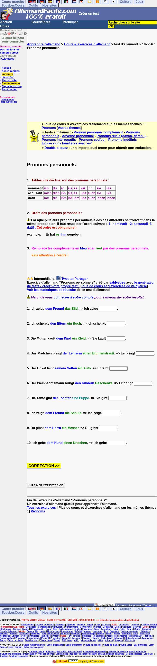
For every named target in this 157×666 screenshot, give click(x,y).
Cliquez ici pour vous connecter (12, 39)
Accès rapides (10, 71)
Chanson (135, 625)
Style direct (106, 638)
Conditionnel (44, 627)
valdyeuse (117, 282)
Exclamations (65, 629)
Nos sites (49, 5)
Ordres (24, 636)
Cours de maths (111, 645)
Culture (125, 609)
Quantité (66, 638)
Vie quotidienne (88, 640)
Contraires (108, 627)
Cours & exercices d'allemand (87, 44)
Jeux (139, 609)
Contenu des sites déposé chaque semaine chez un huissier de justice (90, 654)
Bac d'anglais (140, 645)
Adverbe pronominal (78, 136)
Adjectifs (49, 625)
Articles (106, 625)
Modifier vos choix (19, 656)
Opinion (15, 636)
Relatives (86, 638)
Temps (3, 640)
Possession (112, 636)
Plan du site (9, 80)
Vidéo (76, 640)
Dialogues (6, 629)
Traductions (46, 640)
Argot (98, 625)
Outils (33, 5)
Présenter (55, 638)
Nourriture (145, 633)
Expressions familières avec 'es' (67, 143)
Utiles (4, 26)
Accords (39, 625)
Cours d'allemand (74, 645)
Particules (46, 636)
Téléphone (67, 640)
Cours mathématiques (34, 645)
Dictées (16, 629)
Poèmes (123, 636)
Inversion (97, 631)
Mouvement (54, 633)
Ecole (48, 629)
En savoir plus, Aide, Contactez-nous (64, 651)
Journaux (114, 631)
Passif (55, 636)
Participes (34, 636)
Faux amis (87, 629)
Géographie (32, 631)
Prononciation (7, 638)
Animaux (81, 625)
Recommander (11, 83)
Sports (96, 638)
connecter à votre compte (74, 297)
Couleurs (126, 627)
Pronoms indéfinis (122, 139)
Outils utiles (126, 645)
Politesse (86, 636)
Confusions (58, 627)
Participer (70, 22)
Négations (5, 636)
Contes (97, 627)
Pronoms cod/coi (92, 139)
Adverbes (60, 625)
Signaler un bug (12, 86)
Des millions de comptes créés (10, 49)
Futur (115, 629)
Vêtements (129, 640)
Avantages (7, 58)
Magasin (4, 633)
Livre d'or (8, 77)
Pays (70, 636)
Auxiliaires (124, 625)
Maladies (35, 633)
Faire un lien (9, 89)
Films (96, 629)
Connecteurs (86, 627)
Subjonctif (119, 638)
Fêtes (122, 629)
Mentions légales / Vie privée (140, 654)
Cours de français (92, 645)
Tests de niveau (15, 640)
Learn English (15, 647)
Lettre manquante (129, 631)
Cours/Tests (40, 22)
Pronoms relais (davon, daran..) (121, 136)
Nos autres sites (9, 102)
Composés (31, 627)
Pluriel (77, 636)
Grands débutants (9, 631)
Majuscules (24, 633)
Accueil (6, 22)
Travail (57, 640)
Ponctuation (99, 636)
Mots (44, 633)
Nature (117, 633)
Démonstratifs (37, 629)
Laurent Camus (36, 651)
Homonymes (53, 631)
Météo (109, 633)
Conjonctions (71, 627)
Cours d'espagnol (55, 645)
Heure (43, 631)
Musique (65, 633)
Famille (77, 629)
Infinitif (78, 631)
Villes (100, 640)
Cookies (4, 656)
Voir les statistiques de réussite (51, 290)
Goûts (137, 629)
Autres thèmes (69, 128)
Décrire (25, 629)
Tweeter (68, 278)
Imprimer (7, 74)
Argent (90, 625)
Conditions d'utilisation (94, 651)
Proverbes (21, 638)
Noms (135, 633)
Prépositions (33, 638)
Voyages (118, 640)
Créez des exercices (33, 647)
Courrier (137, 627)
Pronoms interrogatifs (59, 139)
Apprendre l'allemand (43, 44)
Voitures (109, 640)
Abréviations (27, 625)
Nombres (126, 633)
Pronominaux (135, 636)
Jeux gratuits (7, 99)
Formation (106, 629)
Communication (149, 625)
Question (76, 638)
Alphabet (70, 625)
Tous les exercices (41, 507)
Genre (130, 629)
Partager (81, 278)
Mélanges (76, 633)
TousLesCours (13, 5)
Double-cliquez (56, 148)
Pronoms (49, 128)
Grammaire (147, 629)
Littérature (145, 631)
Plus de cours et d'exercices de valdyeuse (114, 286)
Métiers (100, 633)
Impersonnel (67, 631)
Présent (45, 638)
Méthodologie (89, 633)
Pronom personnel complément (98, 132)
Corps (118, 627)
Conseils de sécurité (118, 651)
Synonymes (147, 638)
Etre (55, 629)
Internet (87, 631)
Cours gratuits (13, 609)
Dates (153, 627)
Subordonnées (133, 638)
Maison (13, 633)
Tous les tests (32, 640)
